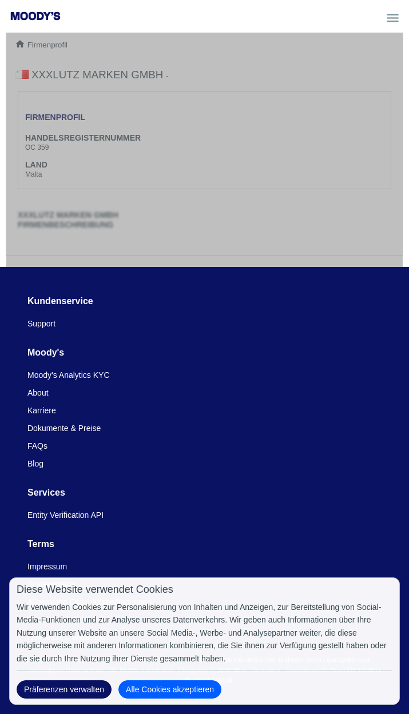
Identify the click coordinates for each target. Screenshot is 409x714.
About (38, 392)
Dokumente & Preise (64, 428)
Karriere (41, 410)
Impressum (47, 566)
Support (41, 323)
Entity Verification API (65, 515)
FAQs (37, 445)
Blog (35, 463)
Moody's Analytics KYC (68, 375)
